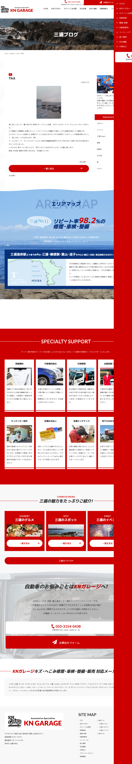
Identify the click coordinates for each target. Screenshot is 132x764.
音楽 (98, 148)
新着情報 (83, 742)
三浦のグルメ (106, 709)
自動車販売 (104, 14)
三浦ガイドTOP (70, 559)
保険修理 (83, 14)
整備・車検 (93, 14)
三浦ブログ (15, 59)
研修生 (99, 154)
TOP (81, 706)
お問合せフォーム (117, 5)
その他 (99, 161)
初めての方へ (56, 14)
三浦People (101, 142)
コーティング (116, 14)
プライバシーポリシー (88, 738)
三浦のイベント (107, 715)
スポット (100, 129)
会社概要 (127, 21)
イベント (100, 135)
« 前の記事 (13, 167)
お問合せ (83, 735)
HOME (45, 14)
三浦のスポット (107, 712)
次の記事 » (83, 167)
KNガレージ (62, 751)
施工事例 (127, 14)
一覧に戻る (56, 167)
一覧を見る (29, 542)
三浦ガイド (103, 706)
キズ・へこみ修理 (70, 14)
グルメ (99, 174)
